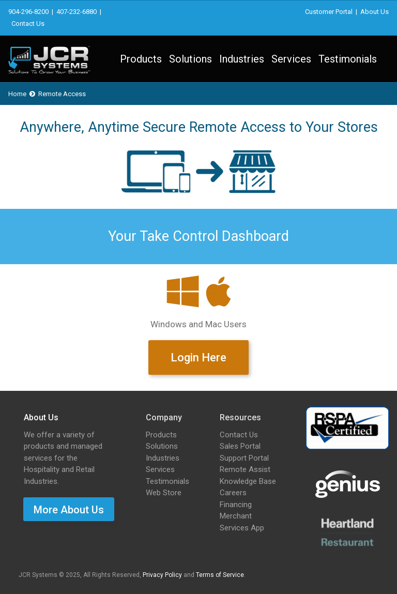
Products (141, 59)
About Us (374, 12)
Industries (241, 59)
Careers (233, 492)
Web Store (163, 492)
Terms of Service (220, 574)
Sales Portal (240, 446)
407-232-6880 (76, 12)
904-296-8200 (28, 12)
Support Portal (244, 458)
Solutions (190, 59)
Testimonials (347, 59)
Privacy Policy (162, 574)
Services (291, 59)
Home (17, 94)
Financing (236, 504)
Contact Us (27, 23)
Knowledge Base (248, 481)
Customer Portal (329, 12)
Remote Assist (245, 469)
